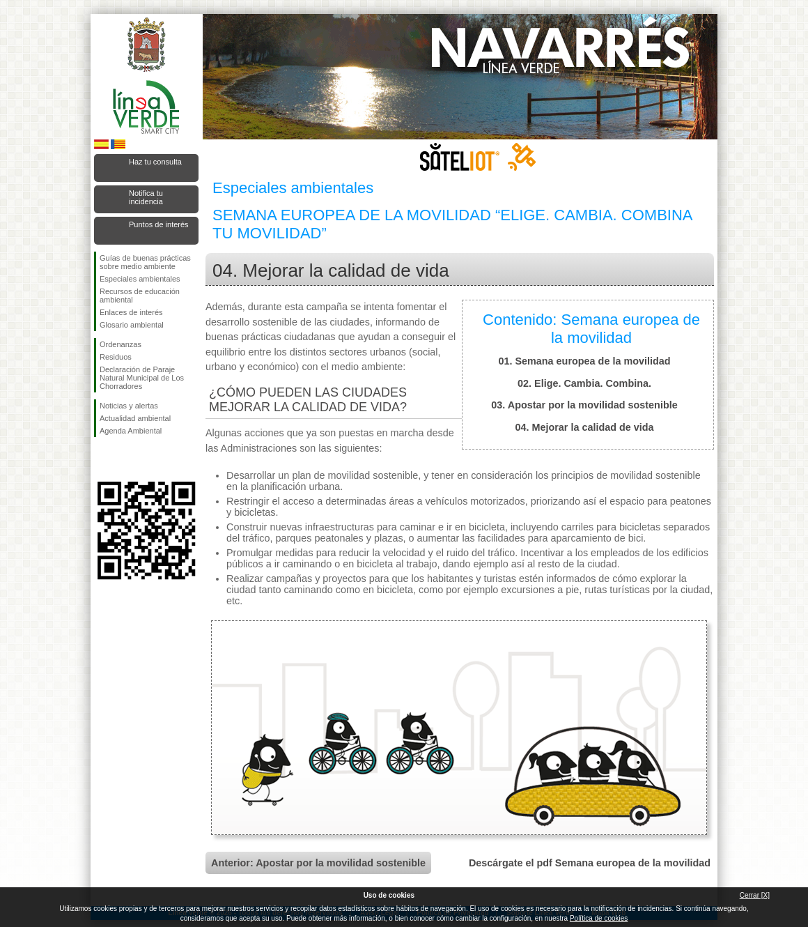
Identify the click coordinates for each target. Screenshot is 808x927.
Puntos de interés (159, 224)
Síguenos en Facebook (102, 459)
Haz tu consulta (155, 162)
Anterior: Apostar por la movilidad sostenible (318, 862)
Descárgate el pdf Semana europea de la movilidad (589, 862)
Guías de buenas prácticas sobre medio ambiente (145, 262)
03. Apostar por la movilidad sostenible (584, 405)
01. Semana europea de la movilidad (584, 361)
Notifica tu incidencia (146, 197)
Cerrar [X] (755, 895)
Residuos (116, 357)
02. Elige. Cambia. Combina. (584, 383)
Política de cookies (599, 918)
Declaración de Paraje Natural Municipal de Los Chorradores (142, 377)
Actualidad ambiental (135, 418)
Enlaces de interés (131, 312)
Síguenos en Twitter (125, 459)
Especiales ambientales (140, 279)
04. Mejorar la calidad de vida (584, 427)
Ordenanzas (120, 344)
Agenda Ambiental (131, 431)
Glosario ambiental (132, 325)
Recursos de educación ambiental (140, 295)
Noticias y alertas (129, 405)
